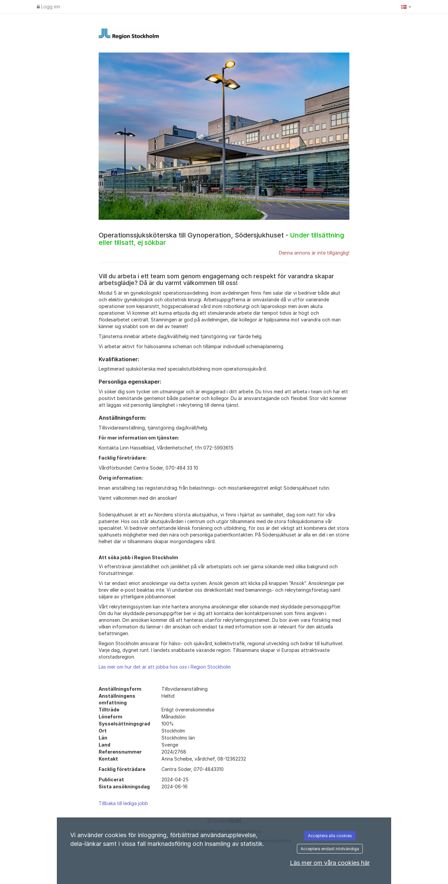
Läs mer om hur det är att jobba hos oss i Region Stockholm (165, 667)
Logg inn (48, 6)
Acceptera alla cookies (330, 835)
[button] (406, 6)
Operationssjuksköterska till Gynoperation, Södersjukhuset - (221, 238)
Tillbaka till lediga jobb (123, 803)
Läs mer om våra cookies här (330, 862)
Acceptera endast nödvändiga (330, 848)
